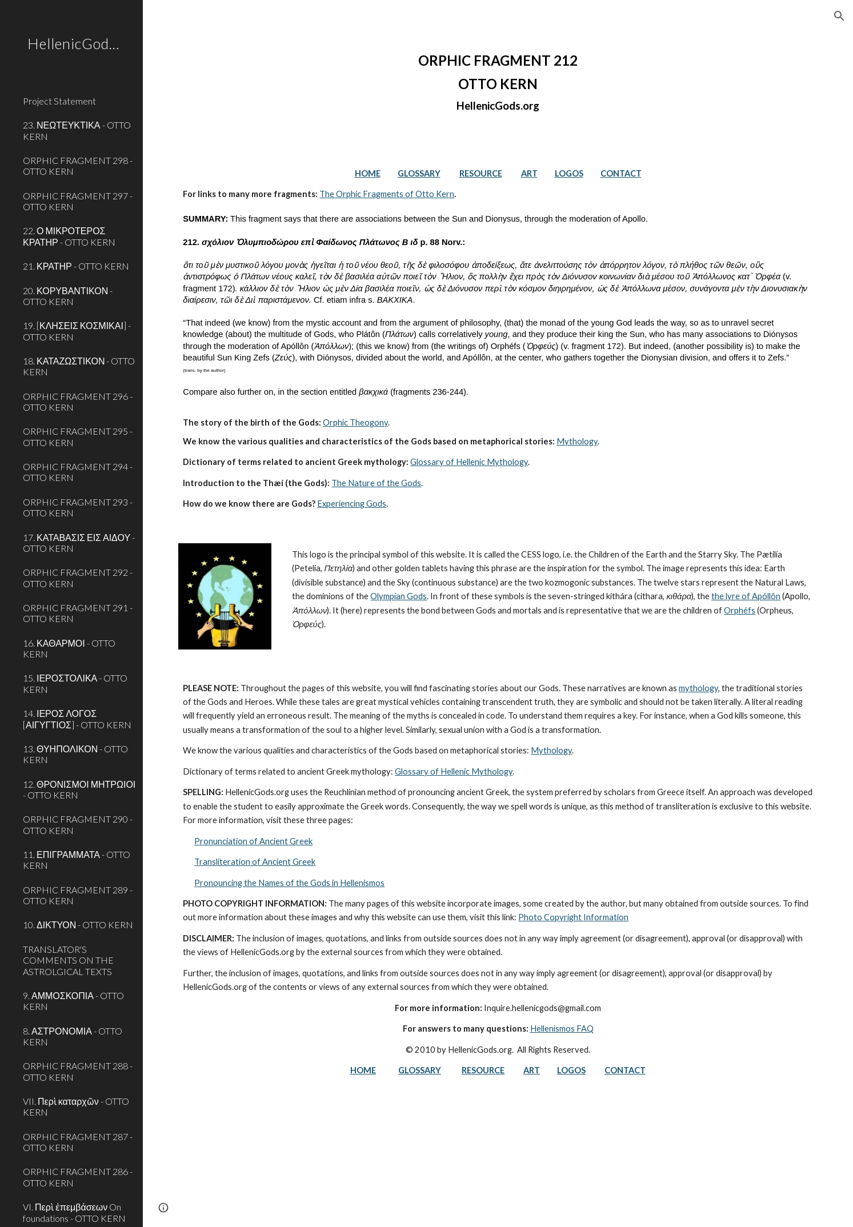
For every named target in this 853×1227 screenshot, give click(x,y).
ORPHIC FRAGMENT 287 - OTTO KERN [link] (78, 1142)
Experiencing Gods (351, 503)
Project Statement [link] (59, 100)
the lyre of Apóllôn (745, 596)
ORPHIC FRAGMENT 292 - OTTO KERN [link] (78, 577)
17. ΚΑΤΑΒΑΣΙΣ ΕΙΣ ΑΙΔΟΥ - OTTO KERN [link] (79, 543)
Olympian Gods (398, 596)
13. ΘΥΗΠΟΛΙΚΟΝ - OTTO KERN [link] (75, 754)
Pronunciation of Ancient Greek (253, 841)
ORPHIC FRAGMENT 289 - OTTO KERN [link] (78, 895)
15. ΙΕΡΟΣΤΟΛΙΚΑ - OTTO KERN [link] (75, 683)
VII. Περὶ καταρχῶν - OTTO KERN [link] (76, 1106)
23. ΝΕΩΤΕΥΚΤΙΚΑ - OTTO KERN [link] (77, 130)
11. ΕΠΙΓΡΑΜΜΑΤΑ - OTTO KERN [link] (76, 860)
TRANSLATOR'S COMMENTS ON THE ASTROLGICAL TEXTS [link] (68, 960)
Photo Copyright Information (573, 917)
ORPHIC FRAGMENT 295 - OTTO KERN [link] (78, 436)
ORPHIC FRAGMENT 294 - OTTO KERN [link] (78, 472)
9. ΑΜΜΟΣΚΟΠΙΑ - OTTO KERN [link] (73, 1001)
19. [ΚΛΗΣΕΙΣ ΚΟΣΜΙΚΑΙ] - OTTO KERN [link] (77, 331)
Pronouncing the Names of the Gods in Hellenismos (289, 883)
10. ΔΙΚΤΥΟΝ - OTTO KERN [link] (78, 924)
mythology (698, 688)
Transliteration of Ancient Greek (254, 862)
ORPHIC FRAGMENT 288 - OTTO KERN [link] (78, 1071)
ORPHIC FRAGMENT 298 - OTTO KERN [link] (78, 166)
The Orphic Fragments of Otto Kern (386, 194)
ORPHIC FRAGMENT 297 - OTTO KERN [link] (78, 201)
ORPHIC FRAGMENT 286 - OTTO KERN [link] (78, 1177)
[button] (839, 16)
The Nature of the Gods (376, 483)
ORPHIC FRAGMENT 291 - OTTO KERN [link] (78, 613)
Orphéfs (739, 610)
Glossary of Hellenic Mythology (469, 462)
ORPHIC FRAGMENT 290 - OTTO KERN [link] (78, 824)
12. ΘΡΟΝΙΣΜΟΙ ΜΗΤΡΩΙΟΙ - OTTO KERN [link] (79, 789)
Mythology (577, 441)
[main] (497, 82)
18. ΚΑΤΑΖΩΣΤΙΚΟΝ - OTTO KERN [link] (79, 366)
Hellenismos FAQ (562, 1028)
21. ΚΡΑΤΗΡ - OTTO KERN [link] (76, 265)
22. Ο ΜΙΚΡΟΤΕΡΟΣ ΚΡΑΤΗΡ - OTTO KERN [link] (69, 236)
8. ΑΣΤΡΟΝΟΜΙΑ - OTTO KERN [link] (72, 1036)
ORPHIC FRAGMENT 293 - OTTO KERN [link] (78, 507)
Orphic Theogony (355, 422)
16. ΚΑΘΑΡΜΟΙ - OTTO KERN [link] (69, 648)
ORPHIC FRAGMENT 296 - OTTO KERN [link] (78, 401)
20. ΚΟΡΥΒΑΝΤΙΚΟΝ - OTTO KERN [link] (68, 296)
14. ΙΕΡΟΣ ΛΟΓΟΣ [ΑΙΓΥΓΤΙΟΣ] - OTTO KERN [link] (77, 718)
